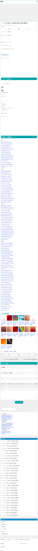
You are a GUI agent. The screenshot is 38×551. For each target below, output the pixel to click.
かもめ (11, 179)
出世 (11, 422)
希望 (2, 430)
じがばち (3, 256)
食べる (6, 415)
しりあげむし (3, 258)
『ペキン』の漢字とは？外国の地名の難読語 (9, 510)
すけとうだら (9, 222)
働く (9, 416)
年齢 (4, 416)
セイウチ (6, 155)
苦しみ (6, 430)
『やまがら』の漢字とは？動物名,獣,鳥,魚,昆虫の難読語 (21, 323)
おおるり (3, 176)
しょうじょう (9, 306)
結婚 (6, 414)
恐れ (10, 428)
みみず (6, 299)
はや (12, 229)
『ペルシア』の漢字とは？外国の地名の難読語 (10, 500)
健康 (8, 414)
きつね (2, 150)
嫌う (4, 430)
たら (11, 225)
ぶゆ (2, 265)
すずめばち (9, 258)
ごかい (9, 280)
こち (6, 217)
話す (11, 416)
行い (12, 420)
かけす (10, 176)
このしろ (8, 217)
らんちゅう (3, 237)
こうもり (8, 150)
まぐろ (13, 232)
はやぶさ (3, 193)
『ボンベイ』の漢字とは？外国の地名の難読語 (10, 488)
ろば (4, 167)
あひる (6, 171)
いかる (2, 172)
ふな (12, 231)
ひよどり (11, 193)
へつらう (6, 426)
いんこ (8, 172)
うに (5, 273)
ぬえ (5, 308)
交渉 (8, 422)
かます (8, 213)
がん (6, 181)
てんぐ (2, 308)
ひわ (2, 195)
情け (2, 431)
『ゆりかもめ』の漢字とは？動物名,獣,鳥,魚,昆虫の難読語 (15, 323)
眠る (2, 416)
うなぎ (8, 210)
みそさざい (12, 198)
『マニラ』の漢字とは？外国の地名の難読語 (9, 480)
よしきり (7, 201)
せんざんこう (11, 155)
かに (10, 277)
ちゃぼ (6, 189)
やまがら (11, 200)
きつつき (10, 181)
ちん (5, 157)
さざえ (12, 280)
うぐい (2, 210)
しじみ (2, 285)
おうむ (11, 174)
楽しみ (8, 430)
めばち (5, 236)
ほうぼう (5, 232)
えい (7, 212)
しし (10, 152)
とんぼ (8, 261)
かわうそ (7, 148)
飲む (7, 416)
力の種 (2, 26)
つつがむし (10, 289)
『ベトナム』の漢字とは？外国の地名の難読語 (10, 507)
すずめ (8, 188)
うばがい (7, 273)
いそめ (10, 272)
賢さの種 (3, 524)
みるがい (9, 299)
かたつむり (3, 277)
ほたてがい (3, 296)
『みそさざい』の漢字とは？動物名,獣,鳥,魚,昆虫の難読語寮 (9, 333)
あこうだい (7, 205)
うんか (9, 244)
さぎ (10, 184)
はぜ (2, 229)
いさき (2, 208)
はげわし (9, 191)
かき (7, 275)
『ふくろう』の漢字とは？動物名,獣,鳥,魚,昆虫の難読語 (9, 344)
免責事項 (2, 541)
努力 (2, 426)
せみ (12, 258)
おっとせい (3, 147)
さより (11, 219)
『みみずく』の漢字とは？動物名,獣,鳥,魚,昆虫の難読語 (15, 333)
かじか (10, 212)
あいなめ (3, 205)
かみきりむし (3, 249)
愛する (3, 428)
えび (2, 275)
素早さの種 (4, 521)
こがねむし (9, 253)
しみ (6, 256)
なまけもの (3, 159)
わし (10, 201)
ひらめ (2, 231)
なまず (8, 227)
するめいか (7, 287)
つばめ (12, 189)
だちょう (3, 189)
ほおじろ (3, 196)
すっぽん (3, 287)
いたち (6, 143)
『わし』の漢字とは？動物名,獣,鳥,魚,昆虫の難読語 (3, 322)
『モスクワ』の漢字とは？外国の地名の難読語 (10, 468)
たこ (2, 289)
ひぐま (2, 160)
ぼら (10, 232)
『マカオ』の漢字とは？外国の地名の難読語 (9, 485)
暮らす (4, 414)
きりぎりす (3, 251)
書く (9, 412)
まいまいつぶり (4, 297)
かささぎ (3, 177)
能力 (5, 416)
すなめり (3, 155)
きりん (5, 150)
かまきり (3, 248)
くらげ (2, 280)
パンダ (12, 159)
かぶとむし (11, 246)
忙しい (4, 420)
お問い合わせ (3, 544)
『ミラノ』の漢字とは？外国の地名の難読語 (9, 473)
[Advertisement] (19, 12)
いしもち (5, 208)
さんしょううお (4, 284)
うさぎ (5, 145)
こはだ (12, 217)
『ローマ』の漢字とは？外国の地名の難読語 (9, 448)
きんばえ (7, 251)
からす (8, 179)
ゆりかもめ (3, 201)
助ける (3, 424)
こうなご (3, 217)
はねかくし (8, 263)
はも (10, 229)
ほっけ (8, 232)
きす (6, 215)
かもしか (9, 147)
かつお (5, 213)
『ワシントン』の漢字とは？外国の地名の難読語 (10, 438)
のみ (10, 261)
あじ (10, 205)
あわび (7, 270)
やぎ (8, 164)
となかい (11, 157)
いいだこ (10, 270)
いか (2, 272)
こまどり (7, 184)
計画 (5, 422)
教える (7, 412)
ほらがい (9, 296)
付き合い (8, 415)
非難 (4, 426)
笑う (5, 431)
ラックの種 (4, 526)
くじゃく (3, 183)
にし (2, 292)
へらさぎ (8, 195)
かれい (11, 213)
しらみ (8, 256)
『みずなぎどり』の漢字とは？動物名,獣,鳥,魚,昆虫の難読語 (21, 333)
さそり (2, 282)
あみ (5, 270)
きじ (8, 181)
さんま (2, 220)
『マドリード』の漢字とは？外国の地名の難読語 (10, 483)
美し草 (3, 529)
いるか (2, 145)
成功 (7, 423)
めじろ (6, 200)
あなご (2, 207)
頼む (5, 424)
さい (8, 152)
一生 (2, 412)
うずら (6, 174)
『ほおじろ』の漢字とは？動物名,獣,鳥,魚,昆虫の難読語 (33, 333)
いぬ (8, 143)
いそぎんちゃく (6, 272)
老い (5, 412)
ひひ (5, 160)
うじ (7, 244)
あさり (2, 270)
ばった (4, 263)
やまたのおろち (4, 309)
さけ (2, 219)
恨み (8, 428)
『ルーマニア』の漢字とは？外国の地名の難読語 (10, 453)
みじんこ (3, 299)
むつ (8, 234)
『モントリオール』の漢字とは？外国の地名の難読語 (11, 463)
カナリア (3, 179)
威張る (10, 420)
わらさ (6, 239)
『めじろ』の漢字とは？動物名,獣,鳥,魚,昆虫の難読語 (33, 323)
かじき (2, 213)
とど (9, 157)
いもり (2, 273)
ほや (6, 296)
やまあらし (11, 164)
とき (4, 191)
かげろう (3, 246)
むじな (2, 164)
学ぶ (2, 418)
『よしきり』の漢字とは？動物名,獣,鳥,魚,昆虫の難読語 (9, 323)
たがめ (2, 260)
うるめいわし (3, 212)
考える (11, 412)
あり (2, 244)
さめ (6, 219)
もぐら (5, 164)
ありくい (3, 143)
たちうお (7, 224)
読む (4, 418)
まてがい (9, 297)
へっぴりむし (5, 265)
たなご (8, 225)
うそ (8, 174)
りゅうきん (8, 237)
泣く (10, 430)
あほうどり (10, 171)
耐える (10, 423)
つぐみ (9, 189)
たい (5, 224)
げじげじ (5, 280)
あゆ (5, 207)
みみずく (8, 198)
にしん (11, 227)
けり (8, 183)
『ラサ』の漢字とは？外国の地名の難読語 (9, 460)
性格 (2, 415)
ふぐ (10, 231)
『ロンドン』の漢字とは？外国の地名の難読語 (10, 441)
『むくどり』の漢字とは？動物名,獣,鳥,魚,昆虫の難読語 (3, 333)
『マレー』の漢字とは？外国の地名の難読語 (9, 475)
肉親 (11, 415)
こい (11, 215)
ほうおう (7, 308)
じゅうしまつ (3, 188)
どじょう (3, 227)
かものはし (3, 148)
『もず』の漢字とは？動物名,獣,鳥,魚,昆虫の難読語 (27, 322)
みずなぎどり (3, 198)
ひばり (8, 193)
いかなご (11, 207)
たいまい (11, 287)
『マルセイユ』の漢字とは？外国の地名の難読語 (10, 478)
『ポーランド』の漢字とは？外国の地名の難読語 (10, 495)
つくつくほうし (10, 260)
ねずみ (7, 159)
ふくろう (5, 195)
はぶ (6, 292)
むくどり (3, 200)
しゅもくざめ (3, 222)
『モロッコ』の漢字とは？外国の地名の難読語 (10, 465)
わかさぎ (3, 239)
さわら (8, 219)
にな (4, 292)
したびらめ (10, 220)
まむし (12, 297)
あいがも (3, 171)
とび (2, 191)
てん (7, 157)
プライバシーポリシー (23, 541)
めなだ (2, 236)
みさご (10, 196)
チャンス (9, 424)
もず (8, 200)
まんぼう (5, 234)
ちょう (5, 260)
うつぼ (5, 210)
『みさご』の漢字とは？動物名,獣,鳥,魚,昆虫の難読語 (27, 333)
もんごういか (6, 301)
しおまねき (9, 284)
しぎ (2, 186)
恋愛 (5, 418)
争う (2, 420)
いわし (9, 208)
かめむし (8, 249)
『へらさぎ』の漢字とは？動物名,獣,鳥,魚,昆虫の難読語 (3, 344)
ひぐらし (12, 263)
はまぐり (9, 292)
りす (2, 167)
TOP (3, 537)
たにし (6, 289)
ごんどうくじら (4, 152)
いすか (5, 172)
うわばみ (11, 273)
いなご (4, 244)
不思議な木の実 (4, 531)
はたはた (5, 229)
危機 (3, 422)
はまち (8, 229)
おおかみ (8, 145)
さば (4, 219)
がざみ (9, 275)
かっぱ (2, 306)
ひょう (7, 160)
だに (4, 289)
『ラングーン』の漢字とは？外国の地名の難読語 (10, 458)
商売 (4, 423)
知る (11, 414)
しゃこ (5, 285)
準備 (2, 423)
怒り (5, 428)
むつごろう (11, 234)
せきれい (11, 188)
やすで (10, 301)
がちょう (6, 177)
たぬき (2, 157)
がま (12, 277)
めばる (8, 236)
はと (6, 191)
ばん (6, 193)
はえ (12, 261)
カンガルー (11, 148)
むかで (2, 301)
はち (2, 263)
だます (7, 424)
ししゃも (5, 220)
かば (6, 147)
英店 (2, 1)
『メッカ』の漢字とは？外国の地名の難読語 (9, 470)
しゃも (4, 186)
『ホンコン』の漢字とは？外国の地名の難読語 (10, 490)
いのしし (11, 143)
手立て (12, 424)
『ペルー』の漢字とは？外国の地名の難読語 (9, 505)
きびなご (8, 215)
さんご (9, 282)
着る (2, 414)
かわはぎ (3, 215)
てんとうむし (3, 261)
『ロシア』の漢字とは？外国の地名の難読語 (9, 443)
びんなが (5, 231)
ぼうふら (10, 265)
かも (6, 179)
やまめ (11, 236)
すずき (2, 224)
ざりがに (5, 282)
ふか (8, 231)
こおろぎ (5, 253)
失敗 (10, 422)
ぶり (2, 232)
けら (2, 253)
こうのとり (3, 184)
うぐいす (3, 174)
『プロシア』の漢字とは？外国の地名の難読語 (10, 512)
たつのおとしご (4, 225)
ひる (9, 294)
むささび (9, 162)
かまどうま (7, 248)
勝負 (5, 423)
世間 (4, 415)
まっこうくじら (4, 162)
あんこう (7, 207)
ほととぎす (7, 196)
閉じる (7, 54)
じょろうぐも (9, 285)
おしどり (6, 176)
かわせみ (3, 181)
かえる (4, 275)
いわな (12, 208)
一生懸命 (7, 420)
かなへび (7, 277)
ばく (9, 159)
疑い (6, 428)
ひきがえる (3, 294)
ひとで (7, 294)
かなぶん (6, 246)
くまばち (11, 251)
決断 (6, 422)
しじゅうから (8, 186)
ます (2, 234)
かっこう (10, 177)
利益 (9, 426)
